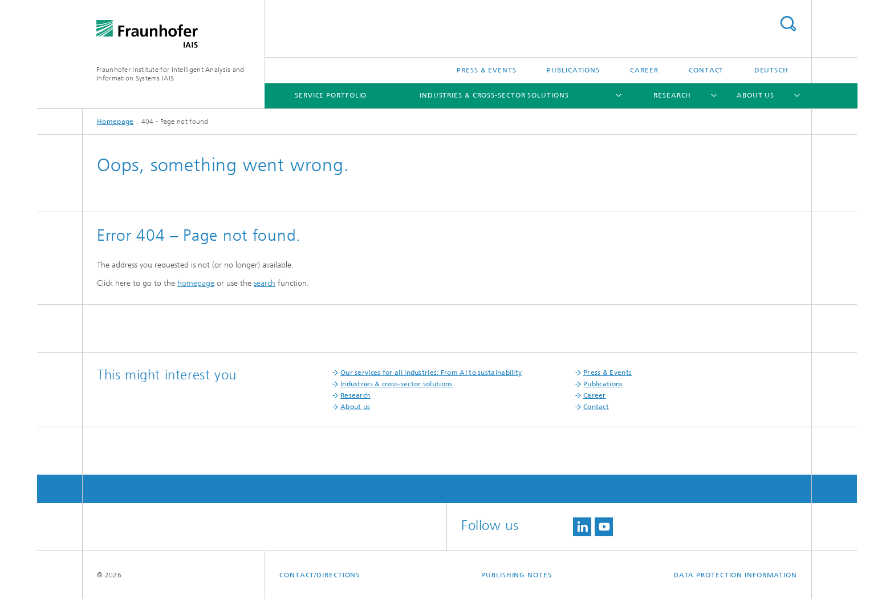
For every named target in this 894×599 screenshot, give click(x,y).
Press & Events (487, 70)
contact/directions (319, 575)
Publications (573, 70)
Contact (706, 70)
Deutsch (771, 70)
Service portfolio (331, 95)
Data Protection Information (735, 575)
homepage (195, 283)
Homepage (115, 122)
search (264, 283)
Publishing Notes (516, 575)
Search (788, 23)
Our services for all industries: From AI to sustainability (431, 373)
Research (672, 95)
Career (644, 70)
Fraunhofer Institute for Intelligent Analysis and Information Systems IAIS (170, 74)
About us (755, 95)
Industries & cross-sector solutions (494, 95)
